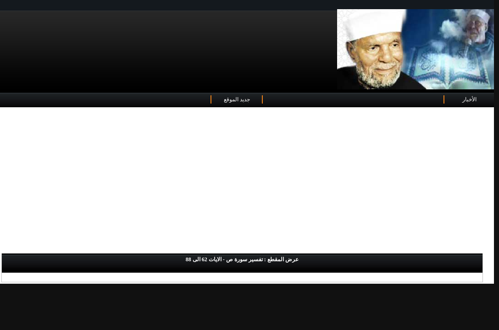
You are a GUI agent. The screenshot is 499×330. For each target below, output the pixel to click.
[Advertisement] (247, 181)
